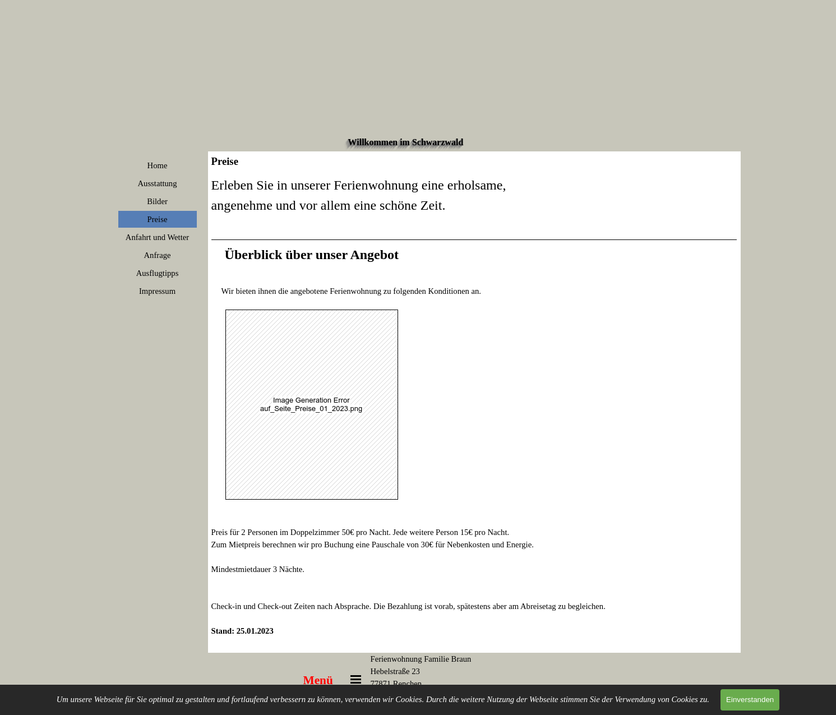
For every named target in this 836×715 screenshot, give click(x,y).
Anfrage (157, 255)
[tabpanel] (474, 412)
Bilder (157, 201)
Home (157, 165)
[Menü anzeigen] (356, 679)
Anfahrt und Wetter (157, 237)
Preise (157, 219)
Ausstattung (157, 183)
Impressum (157, 291)
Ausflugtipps (157, 273)
